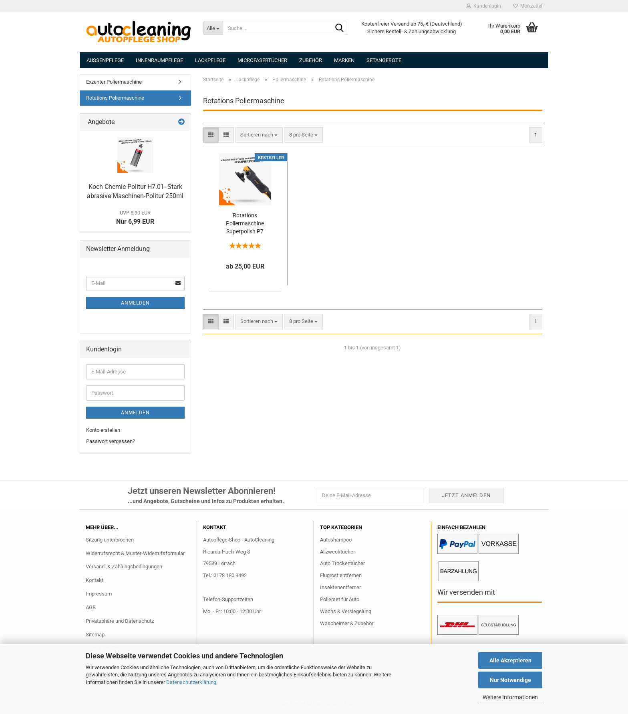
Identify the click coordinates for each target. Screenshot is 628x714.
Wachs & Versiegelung (345, 611)
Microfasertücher (262, 60)
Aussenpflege (105, 60)
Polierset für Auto (339, 599)
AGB (91, 607)
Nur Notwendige (510, 680)
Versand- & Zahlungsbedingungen (124, 567)
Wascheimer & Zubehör (346, 623)
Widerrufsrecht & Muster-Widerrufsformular (135, 553)
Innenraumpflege (159, 60)
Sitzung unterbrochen (110, 540)
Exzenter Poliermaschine (114, 82)
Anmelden (135, 303)
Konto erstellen (103, 430)
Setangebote (383, 60)
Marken (344, 60)
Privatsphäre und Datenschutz (120, 621)
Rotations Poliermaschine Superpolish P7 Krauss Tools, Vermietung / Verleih (245, 223)
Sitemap (95, 635)
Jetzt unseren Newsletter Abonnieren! (202, 491)
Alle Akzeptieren (510, 660)
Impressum (99, 594)
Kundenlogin (484, 6)
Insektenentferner (340, 587)
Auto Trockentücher (342, 563)
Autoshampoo (336, 540)
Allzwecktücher (337, 552)
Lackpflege (210, 60)
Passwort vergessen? (110, 441)
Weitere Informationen (510, 697)
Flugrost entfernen (341, 575)
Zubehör (310, 60)
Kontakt (94, 580)
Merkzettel (527, 6)
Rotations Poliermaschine (115, 98)
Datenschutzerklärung (191, 682)
